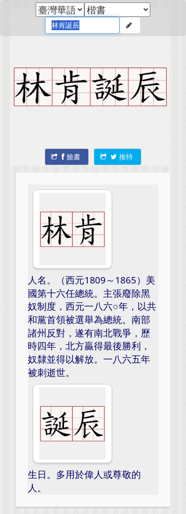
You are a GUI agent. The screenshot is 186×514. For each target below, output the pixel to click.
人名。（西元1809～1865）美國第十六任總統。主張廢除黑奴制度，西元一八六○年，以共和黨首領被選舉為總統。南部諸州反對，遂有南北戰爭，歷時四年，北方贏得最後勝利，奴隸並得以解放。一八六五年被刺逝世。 (92, 326)
